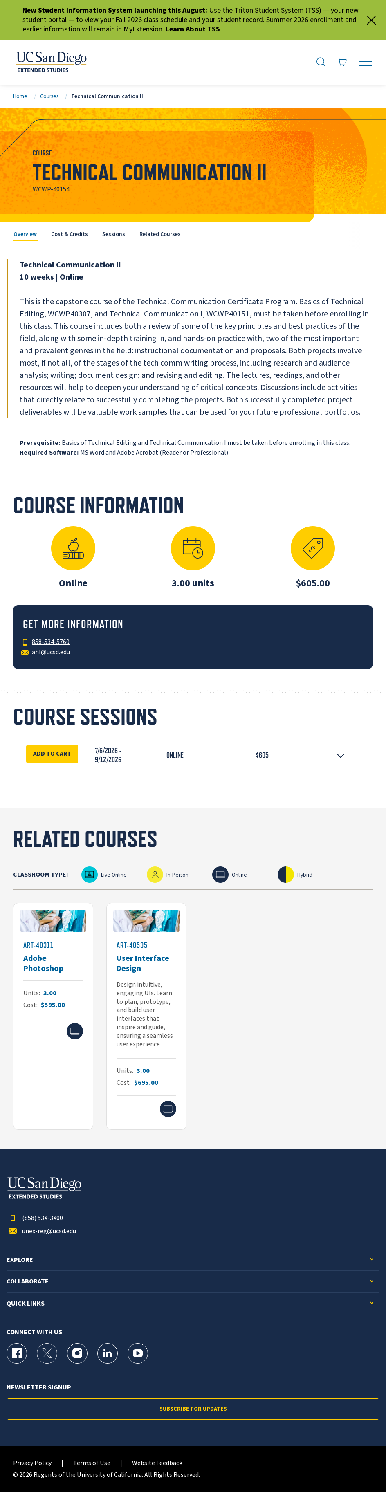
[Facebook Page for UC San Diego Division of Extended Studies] (17, 1353)
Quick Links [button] (26, 1303)
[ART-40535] (146, 1016)
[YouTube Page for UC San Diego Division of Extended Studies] (138, 1353)
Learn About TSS (193, 29)
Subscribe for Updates (193, 1409)
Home (20, 96)
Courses (49, 96)
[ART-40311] (53, 1016)
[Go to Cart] (342, 62)
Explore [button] (20, 1260)
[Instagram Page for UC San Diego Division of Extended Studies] (77, 1353)
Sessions (113, 234)
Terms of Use (91, 1463)
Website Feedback (157, 1463)
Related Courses (160, 234)
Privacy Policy (32, 1463)
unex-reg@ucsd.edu (41, 1231)
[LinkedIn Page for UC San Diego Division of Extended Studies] (107, 1353)
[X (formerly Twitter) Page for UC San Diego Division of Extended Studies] (47, 1353)
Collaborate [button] (28, 1281)
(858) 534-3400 (35, 1218)
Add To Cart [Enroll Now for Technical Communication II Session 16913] (52, 753)
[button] (193, 755)
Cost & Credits (69, 234)
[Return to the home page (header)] (50, 62)
